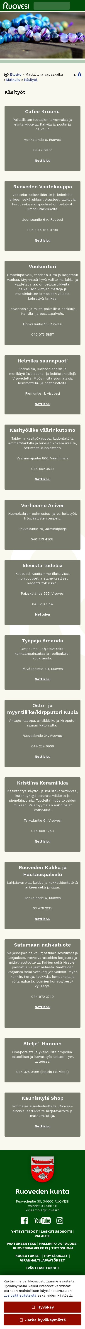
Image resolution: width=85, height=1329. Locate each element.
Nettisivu (42, 161)
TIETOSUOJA (62, 1248)
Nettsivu (42, 614)
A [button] (74, 75)
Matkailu (13, 80)
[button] (77, 5)
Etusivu (16, 74)
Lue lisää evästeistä (20, 1295)
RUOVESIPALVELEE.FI (30, 1248)
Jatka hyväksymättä (42, 1320)
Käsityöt (30, 80)
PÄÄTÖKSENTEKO (21, 1244)
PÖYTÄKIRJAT (56, 1256)
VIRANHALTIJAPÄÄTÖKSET (42, 1260)
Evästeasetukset (42, 1268)
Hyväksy (42, 1307)
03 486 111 (49, 1206)
